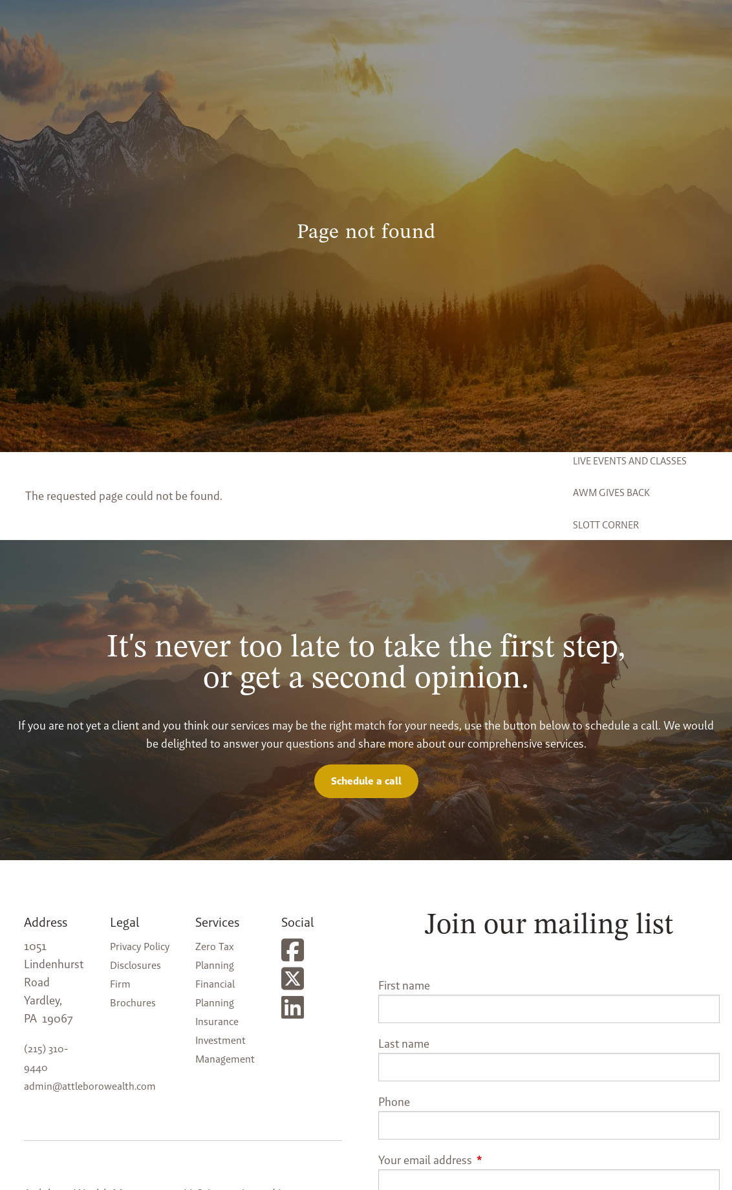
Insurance (217, 1021)
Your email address (477, 1159)
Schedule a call (366, 781)
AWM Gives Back (611, 492)
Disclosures (135, 965)
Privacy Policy (139, 946)
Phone (394, 1101)
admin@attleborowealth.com (90, 1086)
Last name (403, 1043)
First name (404, 985)
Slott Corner (606, 525)
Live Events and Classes (630, 461)
